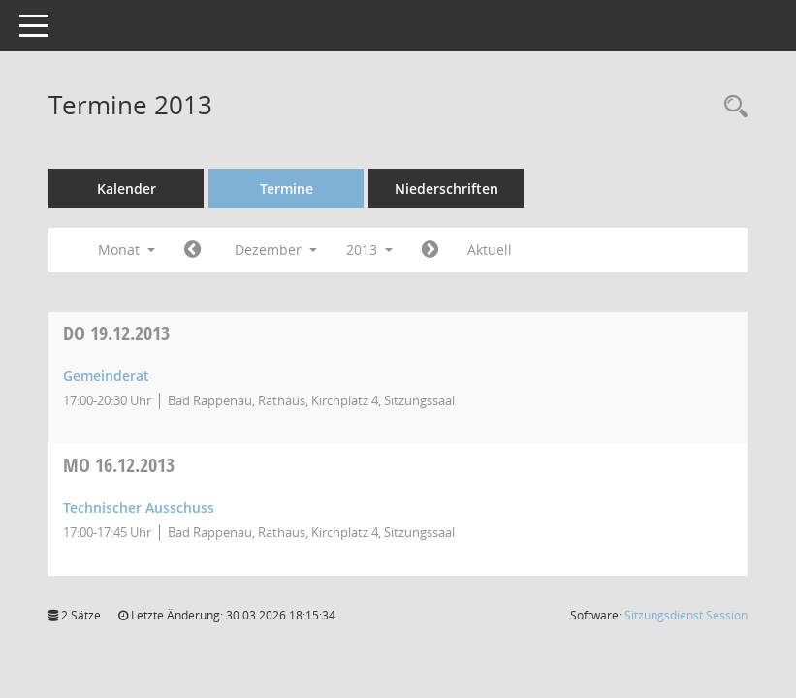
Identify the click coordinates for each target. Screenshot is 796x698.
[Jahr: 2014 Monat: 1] (430, 250)
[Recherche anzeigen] (731, 107)
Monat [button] (126, 249)
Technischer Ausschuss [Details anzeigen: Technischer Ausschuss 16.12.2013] (138, 507)
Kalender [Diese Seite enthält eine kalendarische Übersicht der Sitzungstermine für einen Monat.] (126, 188)
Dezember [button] (276, 249)
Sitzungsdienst (686, 615)
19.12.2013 (116, 333)
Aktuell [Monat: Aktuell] (489, 249)
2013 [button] (369, 249)
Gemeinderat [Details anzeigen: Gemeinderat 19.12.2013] (106, 375)
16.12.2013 (119, 465)
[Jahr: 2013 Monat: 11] (192, 250)
